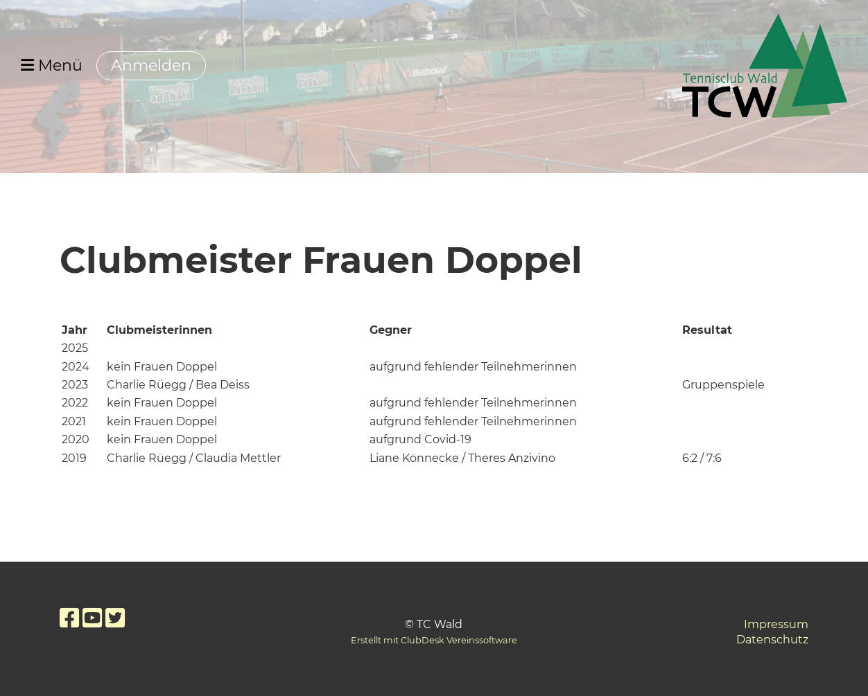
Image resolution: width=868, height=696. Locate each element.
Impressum (776, 624)
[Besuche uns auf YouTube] (92, 618)
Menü (52, 65)
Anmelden (151, 65)
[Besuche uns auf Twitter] (115, 618)
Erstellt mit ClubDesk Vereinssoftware (434, 640)
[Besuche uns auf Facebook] (69, 618)
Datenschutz (772, 639)
